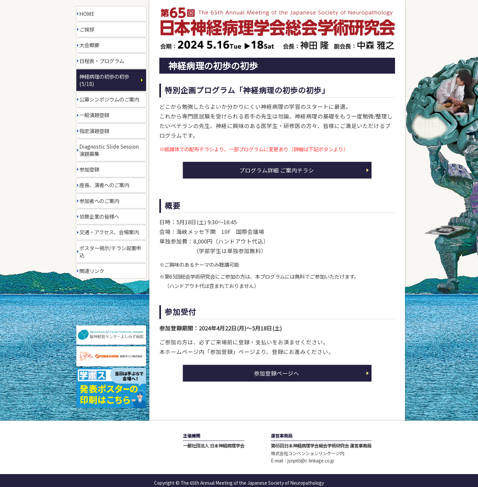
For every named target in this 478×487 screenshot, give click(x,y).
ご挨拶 (86, 29)
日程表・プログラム (101, 60)
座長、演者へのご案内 (104, 184)
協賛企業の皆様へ (99, 216)
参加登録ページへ (276, 373)
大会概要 (89, 44)
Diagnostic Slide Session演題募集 (109, 150)
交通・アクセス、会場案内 (109, 232)
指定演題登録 (94, 130)
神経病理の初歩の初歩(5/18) (104, 80)
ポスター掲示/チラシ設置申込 (110, 251)
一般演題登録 (94, 114)
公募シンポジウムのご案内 (109, 99)
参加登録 (89, 169)
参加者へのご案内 (99, 200)
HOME (86, 13)
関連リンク (91, 270)
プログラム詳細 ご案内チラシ (276, 170)
